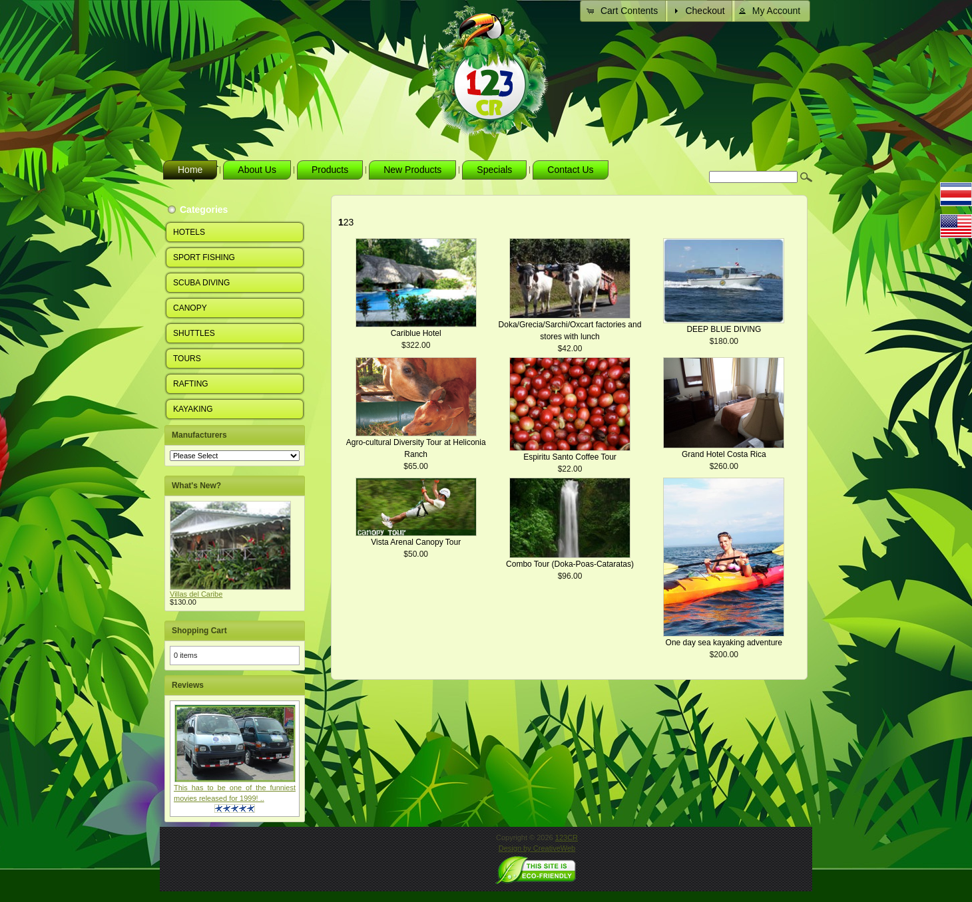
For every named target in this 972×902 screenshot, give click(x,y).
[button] (624, 11)
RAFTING (190, 383)
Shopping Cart (199, 630)
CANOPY (190, 308)
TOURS (187, 358)
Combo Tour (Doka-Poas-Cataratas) (570, 564)
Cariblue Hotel (416, 333)
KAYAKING (193, 409)
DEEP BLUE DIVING (723, 329)
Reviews (188, 685)
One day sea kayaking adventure (724, 642)
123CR (566, 837)
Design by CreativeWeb (537, 848)
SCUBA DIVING (201, 282)
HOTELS (189, 232)
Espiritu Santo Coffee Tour (569, 457)
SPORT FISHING (204, 257)
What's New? (196, 485)
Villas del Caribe (196, 594)
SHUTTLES (194, 333)
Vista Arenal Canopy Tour (416, 542)
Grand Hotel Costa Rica (724, 454)
